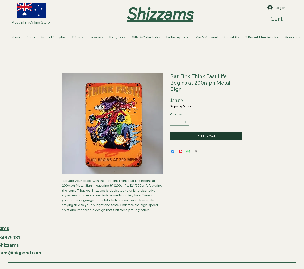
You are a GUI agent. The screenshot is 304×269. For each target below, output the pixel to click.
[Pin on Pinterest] (180, 151)
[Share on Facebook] (172, 151)
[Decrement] (173, 121)
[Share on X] (195, 151)
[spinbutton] (179, 121)
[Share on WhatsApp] (188, 151)
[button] (281, 18)
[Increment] (185, 121)
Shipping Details (181, 106)
